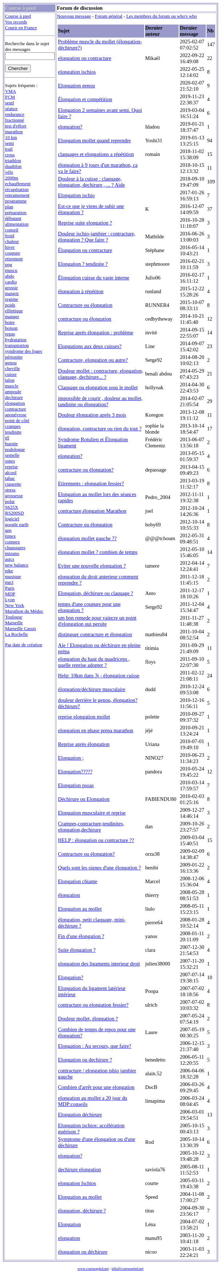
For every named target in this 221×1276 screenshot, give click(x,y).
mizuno (12, 553)
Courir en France (21, 27)
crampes (13, 426)
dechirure (14, 397)
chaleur (12, 241)
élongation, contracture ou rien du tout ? (100, 428)
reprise (11, 466)
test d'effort (15, 126)
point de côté (17, 420)
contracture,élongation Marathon (92, 511)
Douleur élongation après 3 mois (92, 415)
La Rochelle (16, 634)
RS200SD (14, 513)
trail (9, 149)
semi (9, 143)
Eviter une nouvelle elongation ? (92, 566)
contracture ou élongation (84, 319)
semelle (12, 455)
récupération (17, 189)
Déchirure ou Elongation (83, 799)
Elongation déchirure (80, 1114)
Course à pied (18, 16)
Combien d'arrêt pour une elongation (96, 1087)
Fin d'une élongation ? (81, 936)
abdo (9, 276)
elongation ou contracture (84, 58)
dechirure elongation (79, 1169)
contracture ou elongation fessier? (93, 1005)
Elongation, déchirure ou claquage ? (95, 593)
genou (11, 362)
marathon (14, 131)
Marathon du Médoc (24, 611)
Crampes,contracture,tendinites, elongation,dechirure (91, 827)
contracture (15, 409)
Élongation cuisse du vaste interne (93, 278)
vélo (9, 172)
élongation (69, 895)
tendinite (13, 432)
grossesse (14, 495)
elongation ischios (77, 72)
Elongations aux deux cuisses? (89, 346)
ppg (8, 264)
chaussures (15, 547)
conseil (11, 230)
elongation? (70, 127)
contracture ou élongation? (85, 470)
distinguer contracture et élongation (95, 634)
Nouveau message (74, 16)
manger (12, 316)
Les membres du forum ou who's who (161, 16)
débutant (13, 218)
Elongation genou (76, 85)
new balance (16, 565)
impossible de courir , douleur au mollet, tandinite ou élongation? (100, 401)
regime (11, 299)
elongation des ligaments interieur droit (99, 964)
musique (13, 576)
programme (16, 201)
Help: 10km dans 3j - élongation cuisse (98, 675)
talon (9, 380)
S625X (11, 507)
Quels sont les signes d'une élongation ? (99, 868)
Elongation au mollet (80, 909)
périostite (13, 357)
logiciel (12, 518)
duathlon (13, 166)
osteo (10, 461)
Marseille (14, 622)
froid (9, 235)
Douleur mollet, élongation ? (88, 1018)
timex (10, 536)
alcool (11, 472)
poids (10, 305)
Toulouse (13, 617)
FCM (10, 97)
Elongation (69, 1224)
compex (12, 541)
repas (10, 334)
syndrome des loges (23, 351)
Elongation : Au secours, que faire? (94, 1046)
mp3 (9, 582)
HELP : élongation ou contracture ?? (96, 840)
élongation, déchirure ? (82, 1211)
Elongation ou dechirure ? (85, 1060)
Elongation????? (75, 771)
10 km (11, 137)
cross (10, 154)
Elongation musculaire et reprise (92, 813)
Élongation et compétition (85, 99)
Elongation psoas (76, 785)
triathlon (13, 160)
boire (10, 322)
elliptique (14, 310)
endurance (14, 114)
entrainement (17, 195)
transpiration (17, 345)
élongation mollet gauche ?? (87, 538)
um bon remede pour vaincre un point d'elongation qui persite (97, 621)
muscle (11, 386)
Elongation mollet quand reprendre (94, 140)
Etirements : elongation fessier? (91, 483)
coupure (12, 253)
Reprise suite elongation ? (85, 223)
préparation (15, 212)
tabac (10, 478)
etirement (14, 258)
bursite (11, 443)
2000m (11, 178)
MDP (10, 593)
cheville (12, 368)
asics (9, 559)
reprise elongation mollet (84, 717)
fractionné (14, 120)
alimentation (17, 224)
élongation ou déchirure (83, 1252)
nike (9, 570)
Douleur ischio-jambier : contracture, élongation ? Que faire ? (96, 237)
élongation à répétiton (80, 291)
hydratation (15, 339)
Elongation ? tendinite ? (83, 264)
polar (10, 501)
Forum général (108, 16)
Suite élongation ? (77, 950)
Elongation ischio (76, 195)
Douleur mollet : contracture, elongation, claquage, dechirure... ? (100, 374)
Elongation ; (71, 758)
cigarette (13, 484)
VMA (10, 91)
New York (14, 605)
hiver (10, 247)
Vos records (16, 22)
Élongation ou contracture (85, 250)
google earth (16, 524)
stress (10, 489)
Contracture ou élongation (85, 305)
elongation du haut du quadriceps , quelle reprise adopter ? (94, 662)
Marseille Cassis (20, 628)
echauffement (17, 183)
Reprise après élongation (83, 744)
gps (8, 530)
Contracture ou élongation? (86, 854)
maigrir (12, 293)
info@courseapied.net (127, 1269)
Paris (9, 588)
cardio (11, 282)
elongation (15, 403)
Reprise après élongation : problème (95, 332)
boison (11, 328)
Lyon (10, 599)
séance (11, 108)
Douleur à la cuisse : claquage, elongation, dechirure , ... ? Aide (91, 182)
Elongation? (70, 977)
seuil (9, 102)
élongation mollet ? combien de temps (97, 552)
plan (9, 206)
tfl (7, 437)
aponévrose (15, 414)
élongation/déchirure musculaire (91, 689)
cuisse (11, 374)
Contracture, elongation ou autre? (93, 360)
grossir (11, 287)
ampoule (13, 391)
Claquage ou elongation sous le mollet (98, 387)
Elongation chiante (77, 881)
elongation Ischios (77, 1183)
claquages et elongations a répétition (96, 154)
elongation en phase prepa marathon (95, 730)
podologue (15, 449)
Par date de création (23, 644)
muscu (11, 270)
